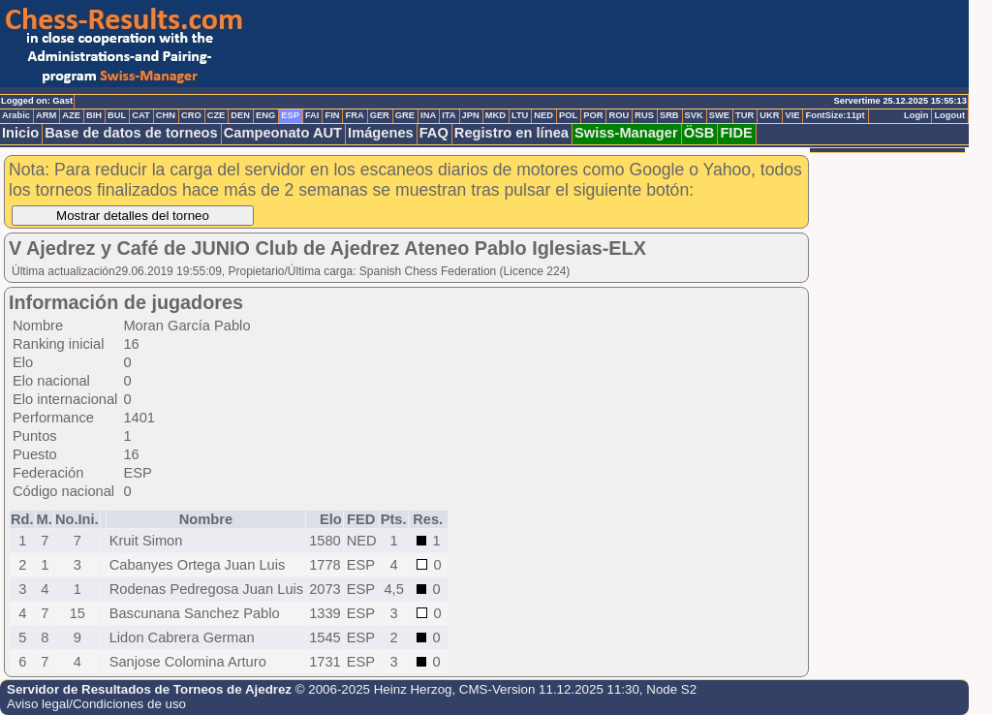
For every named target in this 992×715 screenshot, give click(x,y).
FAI (312, 115)
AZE (71, 115)
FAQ (434, 132)
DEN (240, 115)
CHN (165, 115)
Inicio (20, 132)
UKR (769, 115)
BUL (117, 115)
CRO (191, 115)
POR (593, 115)
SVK (694, 115)
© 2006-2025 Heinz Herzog (373, 689)
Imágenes (381, 132)
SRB (669, 115)
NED (543, 115)
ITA (448, 115)
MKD (495, 115)
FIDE (736, 132)
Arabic (16, 115)
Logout (949, 115)
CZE (216, 115)
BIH (94, 115)
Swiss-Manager (626, 132)
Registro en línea (511, 132)
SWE (719, 115)
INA (428, 115)
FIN (332, 115)
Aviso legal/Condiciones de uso (96, 704)
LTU (520, 115)
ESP (290, 115)
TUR (744, 115)
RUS (644, 115)
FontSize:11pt (834, 115)
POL (568, 115)
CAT (140, 115)
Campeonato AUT (283, 132)
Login (916, 115)
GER (379, 115)
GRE (405, 115)
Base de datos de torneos (131, 132)
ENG (265, 115)
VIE (792, 115)
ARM (46, 115)
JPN (471, 115)
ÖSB (699, 132)
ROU (618, 115)
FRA (354, 115)
